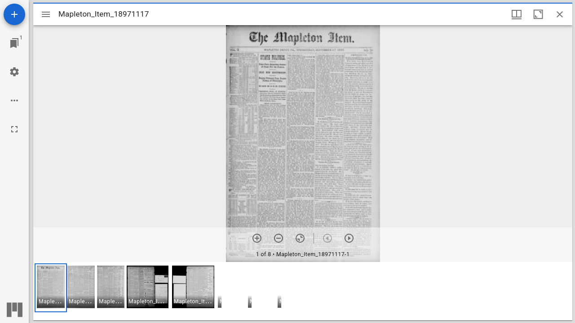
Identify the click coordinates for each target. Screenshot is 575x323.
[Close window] (560, 14)
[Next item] (349, 238)
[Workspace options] (14, 100)
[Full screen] (14, 129)
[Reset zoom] (300, 238)
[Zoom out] (278, 238)
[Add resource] (14, 14)
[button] (51, 288)
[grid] (302, 291)
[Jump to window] (14, 43)
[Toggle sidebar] (46, 14)
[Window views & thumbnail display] (516, 14)
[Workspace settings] (14, 72)
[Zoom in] (257, 238)
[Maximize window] (538, 14)
